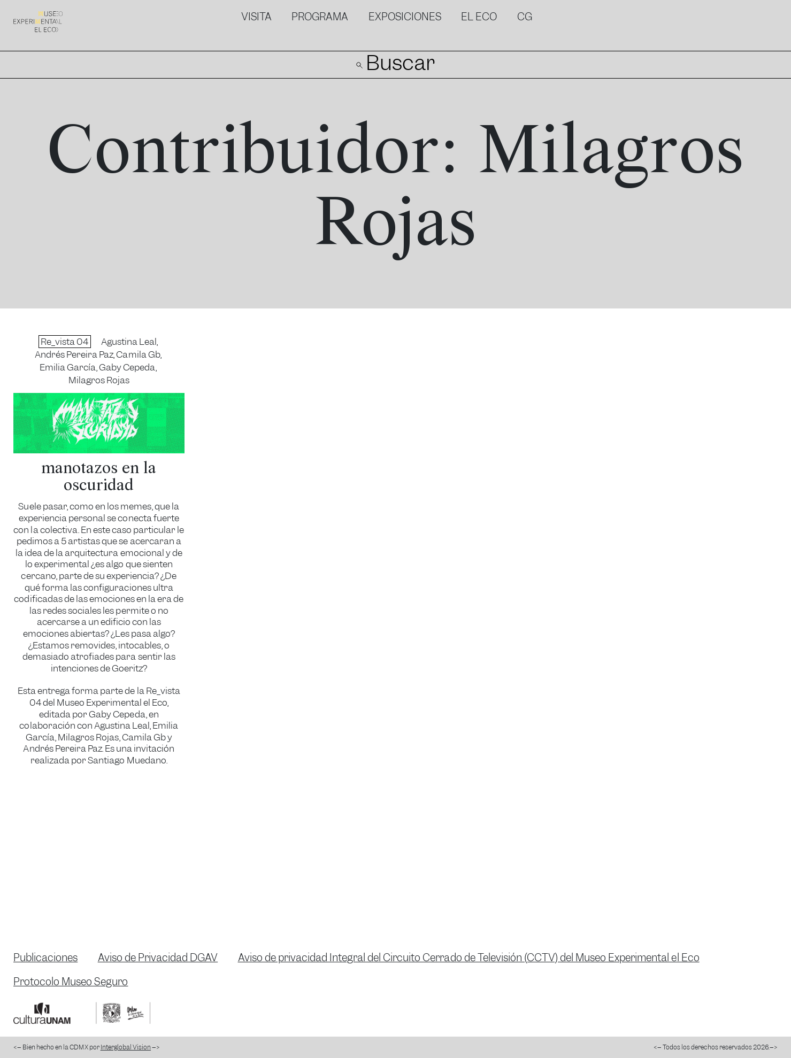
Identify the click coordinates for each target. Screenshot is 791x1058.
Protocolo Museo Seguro (70, 982)
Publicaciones (45, 957)
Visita (256, 17)
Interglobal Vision (126, 1047)
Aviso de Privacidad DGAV (158, 957)
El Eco (479, 17)
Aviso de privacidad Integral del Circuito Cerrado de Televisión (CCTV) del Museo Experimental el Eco (469, 957)
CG (524, 17)
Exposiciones (404, 17)
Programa (319, 17)
